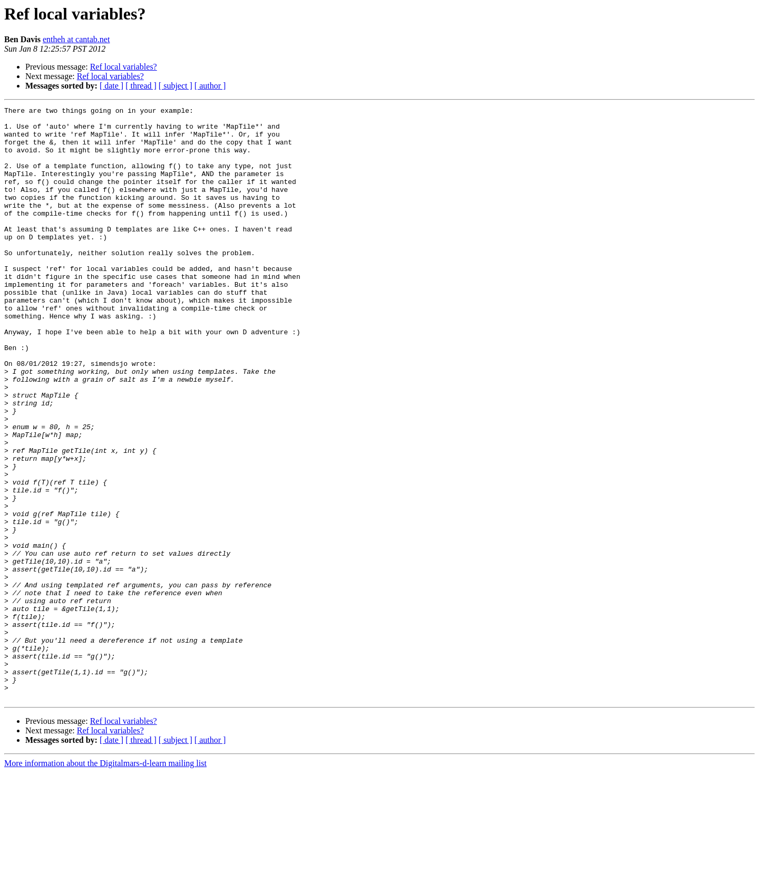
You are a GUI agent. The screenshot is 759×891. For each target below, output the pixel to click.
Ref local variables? (123, 66)
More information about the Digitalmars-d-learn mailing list (105, 881)
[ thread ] (141, 85)
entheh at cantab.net (76, 39)
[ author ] (210, 85)
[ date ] (111, 85)
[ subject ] (175, 85)
